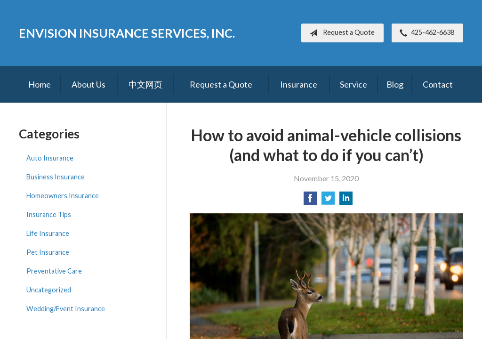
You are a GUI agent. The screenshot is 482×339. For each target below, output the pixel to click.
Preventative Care (54, 271)
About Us (88, 84)
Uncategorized (48, 290)
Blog (394, 84)
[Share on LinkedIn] (346, 200)
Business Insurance (55, 177)
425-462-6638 (425, 33)
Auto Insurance (49, 158)
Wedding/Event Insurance (65, 309)
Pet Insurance (47, 252)
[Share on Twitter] (328, 200)
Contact (438, 84)
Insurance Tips (48, 214)
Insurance (298, 84)
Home (39, 84)
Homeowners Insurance (62, 196)
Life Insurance (47, 233)
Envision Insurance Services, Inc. (127, 33)
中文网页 (145, 84)
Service (353, 84)
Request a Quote (340, 33)
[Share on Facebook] (310, 200)
